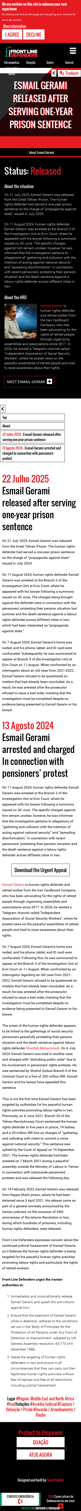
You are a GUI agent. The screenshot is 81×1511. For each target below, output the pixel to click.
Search (69, 62)
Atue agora (40, 1454)
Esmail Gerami (51, 306)
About (6, 425)
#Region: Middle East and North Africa (45, 1398)
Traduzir (72, 73)
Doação (30, 62)
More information (14, 26)
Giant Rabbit (55, 1480)
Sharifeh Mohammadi (42, 1048)
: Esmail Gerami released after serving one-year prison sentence (31, 437)
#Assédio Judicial (43, 1404)
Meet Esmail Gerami (26, 381)
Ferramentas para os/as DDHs (11, 68)
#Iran (11, 1404)
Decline (33, 34)
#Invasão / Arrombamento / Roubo (54, 1412)
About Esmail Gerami (41, 152)
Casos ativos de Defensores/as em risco (61, 1498)
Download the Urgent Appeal (40, 869)
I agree (12, 34)
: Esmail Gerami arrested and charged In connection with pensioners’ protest (31, 453)
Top (4, 417)
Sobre (50, 62)
